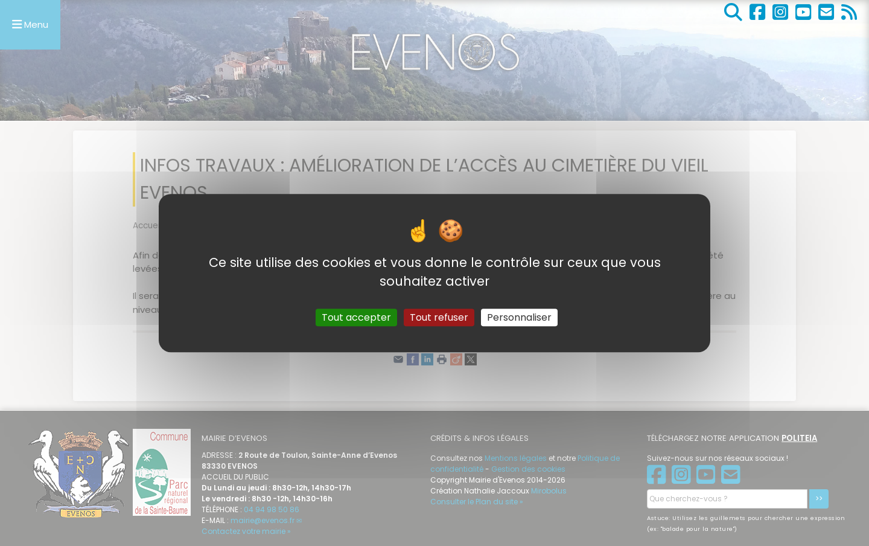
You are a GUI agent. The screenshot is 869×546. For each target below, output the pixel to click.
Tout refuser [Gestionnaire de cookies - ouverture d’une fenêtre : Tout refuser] (439, 317)
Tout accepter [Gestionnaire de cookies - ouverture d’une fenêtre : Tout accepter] (356, 317)
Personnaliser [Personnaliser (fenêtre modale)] (519, 317)
